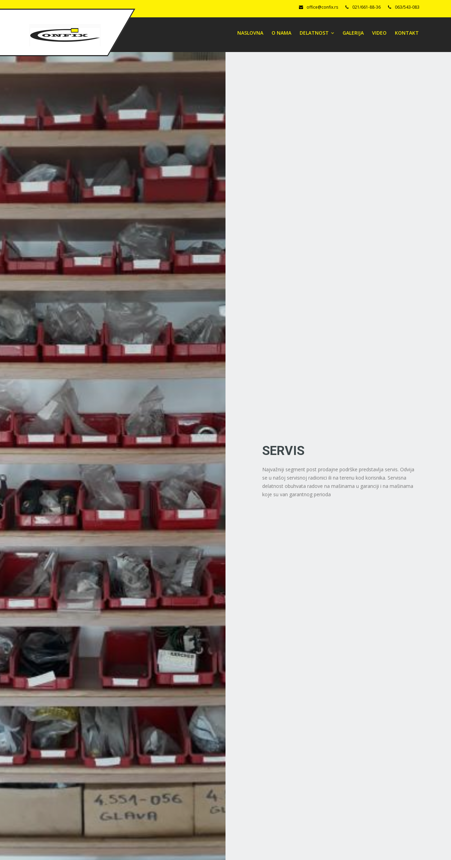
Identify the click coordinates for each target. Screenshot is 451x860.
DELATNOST (317, 32)
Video (379, 32)
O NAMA (281, 32)
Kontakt (407, 32)
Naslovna (250, 32)
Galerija (353, 32)
